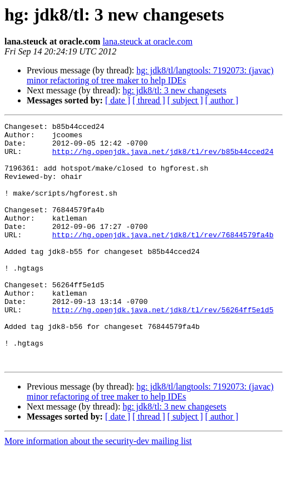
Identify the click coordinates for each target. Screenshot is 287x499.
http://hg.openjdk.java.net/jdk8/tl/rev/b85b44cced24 (163, 158)
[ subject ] (185, 100)
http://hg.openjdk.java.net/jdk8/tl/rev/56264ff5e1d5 (163, 348)
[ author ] (222, 100)
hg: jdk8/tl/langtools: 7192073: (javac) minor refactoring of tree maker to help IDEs (150, 75)
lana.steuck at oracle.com (147, 41)
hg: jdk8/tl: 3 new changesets (174, 90)
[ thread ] (148, 100)
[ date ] (117, 100)
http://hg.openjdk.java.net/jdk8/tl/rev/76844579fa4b (163, 258)
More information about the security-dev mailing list (98, 489)
